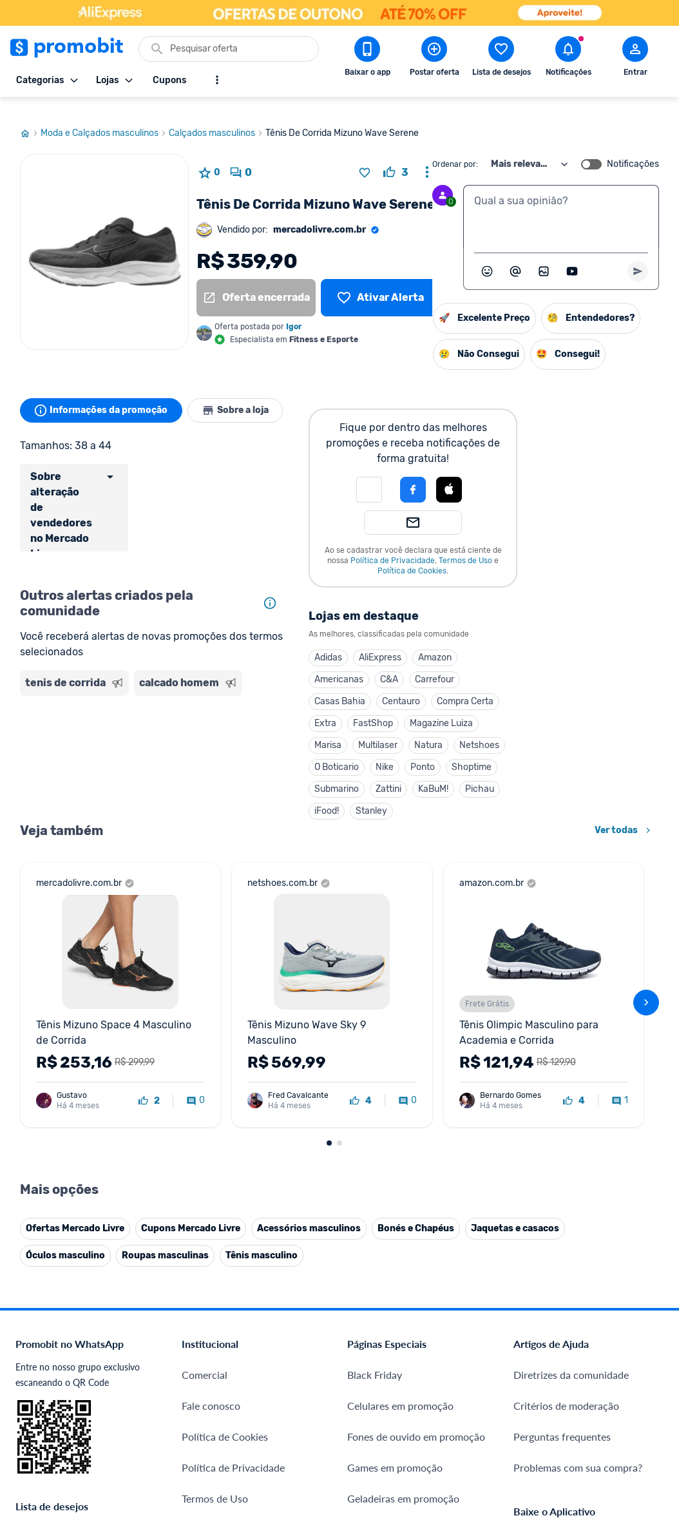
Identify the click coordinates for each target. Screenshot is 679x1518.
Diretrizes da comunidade (571, 1094)
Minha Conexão (217, 1418)
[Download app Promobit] (367, 58)
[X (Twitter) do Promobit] (568, 1361)
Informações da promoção (102, 395)
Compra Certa (472, 685)
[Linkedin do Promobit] (640, 1361)
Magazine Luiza (448, 707)
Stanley (378, 795)
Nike (392, 751)
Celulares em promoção (400, 1125)
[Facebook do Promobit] (531, 1361)
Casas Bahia (346, 685)
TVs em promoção (387, 1279)
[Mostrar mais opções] (217, 80)
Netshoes (486, 729)
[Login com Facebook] (420, 474)
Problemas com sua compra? (577, 1186)
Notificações (633, 149)
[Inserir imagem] (544, 256)
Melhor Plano (212, 1356)
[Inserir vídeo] (572, 256)
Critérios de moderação (566, 1125)
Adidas (335, 642)
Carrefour (441, 663)
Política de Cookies (419, 555)
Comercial (204, 1094)
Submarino (343, 773)
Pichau (486, 773)
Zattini (395, 773)
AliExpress (387, 642)
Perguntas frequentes (562, 1155)
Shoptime (479, 751)
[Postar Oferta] (434, 58)
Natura (435, 729)
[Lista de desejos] (380, 282)
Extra (332, 707)
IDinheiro (203, 1326)
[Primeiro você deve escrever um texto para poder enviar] (637, 255)
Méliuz (197, 1387)
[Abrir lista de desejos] (501, 58)
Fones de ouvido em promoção (416, 1155)
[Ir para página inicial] (30, 118)
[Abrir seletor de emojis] (487, 256)
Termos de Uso (472, 545)
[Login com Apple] (456, 474)
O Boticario (343, 751)
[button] (376, 474)
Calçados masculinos (217, 118)
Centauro (408, 685)
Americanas (345, 663)
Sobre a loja (240, 395)
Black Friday (374, 1094)
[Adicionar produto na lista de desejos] (365, 157)
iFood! (333, 795)
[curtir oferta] (396, 157)
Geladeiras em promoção (403, 1217)
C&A (396, 663)
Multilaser (385, 729)
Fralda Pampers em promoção (414, 1248)
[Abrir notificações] (568, 58)
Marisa (335, 729)
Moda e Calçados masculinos (105, 118)
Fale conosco (211, 1125)
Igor (294, 311)
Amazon (442, 642)
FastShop (380, 707)
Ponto (429, 751)
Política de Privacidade (400, 545)
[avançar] (646, 854)
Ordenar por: (455, 148)
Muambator (208, 1449)
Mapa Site (204, 1248)
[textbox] (561, 201)
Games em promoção (395, 1186)
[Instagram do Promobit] (604, 1361)
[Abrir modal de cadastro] (635, 58)
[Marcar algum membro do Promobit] (515, 256)
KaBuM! (440, 773)
